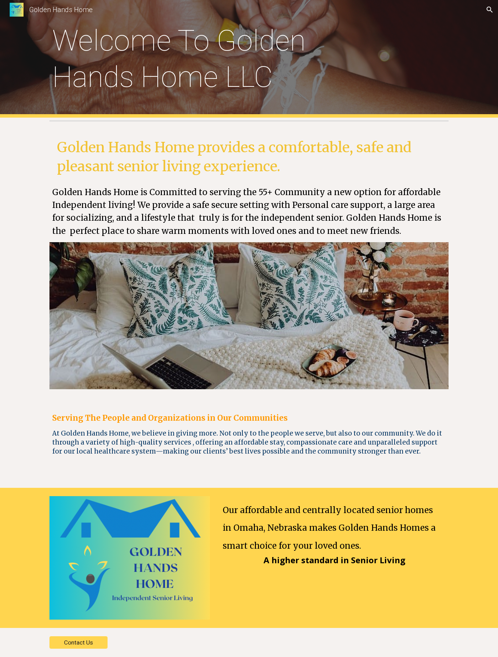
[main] (214, 59)
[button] (489, 9)
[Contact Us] (78, 643)
